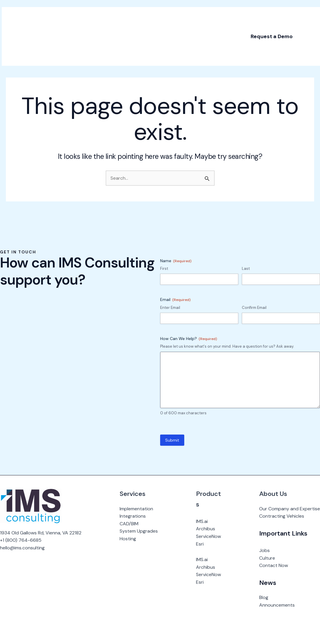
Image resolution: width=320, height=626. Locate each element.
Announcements (277, 605)
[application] (92, 14)
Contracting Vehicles (281, 516)
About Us (273, 493)
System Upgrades (139, 531)
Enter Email (170, 307)
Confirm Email (254, 307)
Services (132, 493)
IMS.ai (202, 521)
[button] (270, 29)
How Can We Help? (188, 338)
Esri (200, 544)
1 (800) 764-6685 (22, 540)
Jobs (264, 550)
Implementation (136, 509)
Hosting (128, 539)
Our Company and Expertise (289, 509)
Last (246, 268)
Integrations (133, 516)
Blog (263, 597)
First (164, 268)
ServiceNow (208, 536)
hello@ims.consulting (22, 548)
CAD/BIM (129, 524)
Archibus (205, 529)
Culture (267, 558)
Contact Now (273, 565)
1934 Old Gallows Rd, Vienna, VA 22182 (40, 533)
